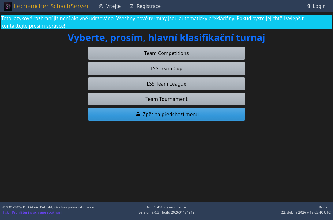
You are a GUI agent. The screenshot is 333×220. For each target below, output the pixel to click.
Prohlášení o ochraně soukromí (37, 212)
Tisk (5, 212)
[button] (166, 53)
